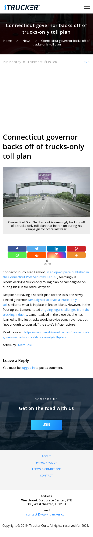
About (46, 456)
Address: (46, 496)
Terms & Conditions (46, 469)
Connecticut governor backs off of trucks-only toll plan (61, 42)
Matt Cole (25, 345)
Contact (46, 475)
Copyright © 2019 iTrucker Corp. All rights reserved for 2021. (45, 525)
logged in (28, 368)
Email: (46, 510)
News (26, 41)
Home (7, 41)
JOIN (46, 424)
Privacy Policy (46, 462)
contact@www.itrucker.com (46, 514)
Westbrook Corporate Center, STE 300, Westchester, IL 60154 (46, 502)
